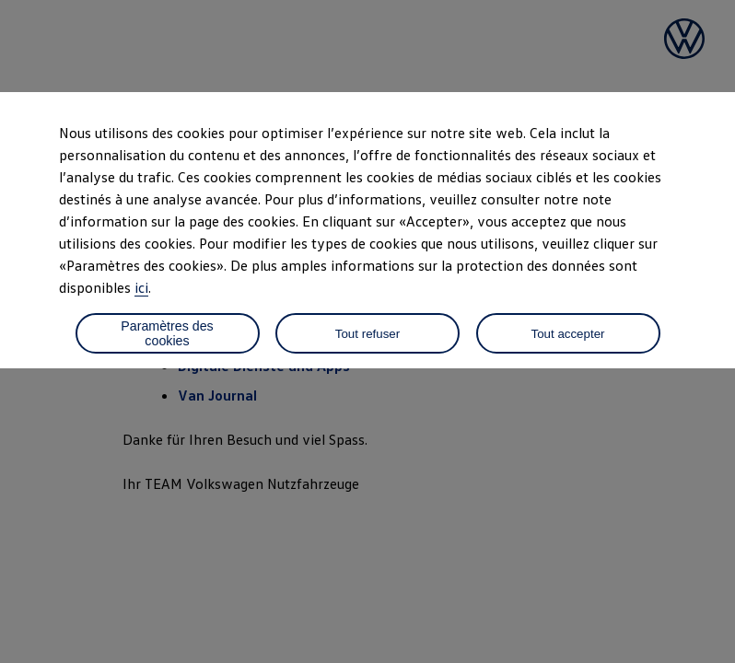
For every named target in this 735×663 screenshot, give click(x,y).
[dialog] (367, 331)
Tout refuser (367, 334)
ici (141, 287)
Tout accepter (567, 334)
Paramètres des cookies (167, 333)
